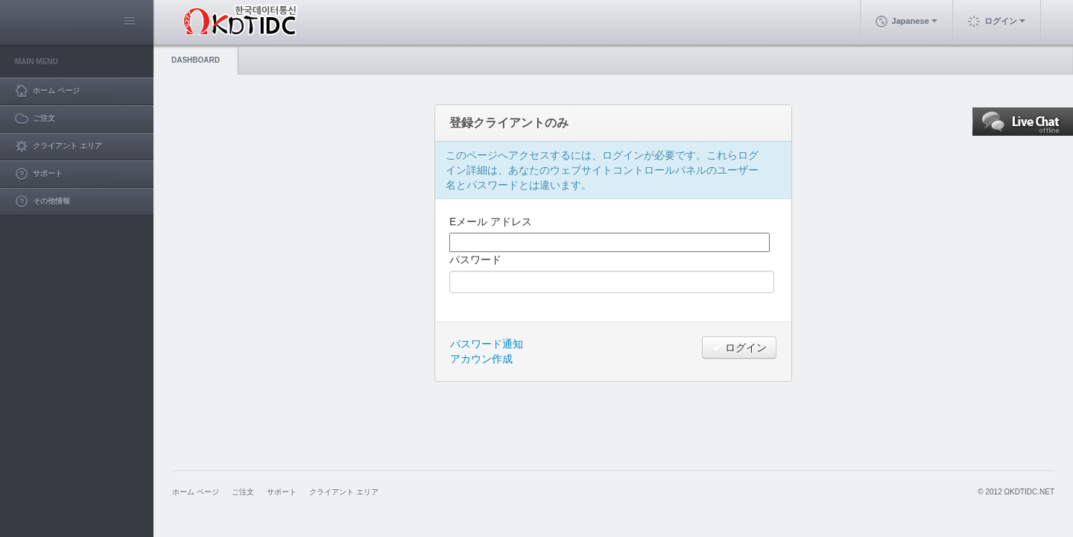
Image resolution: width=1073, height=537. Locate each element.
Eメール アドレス (490, 221)
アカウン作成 (481, 359)
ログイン (739, 348)
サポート (282, 492)
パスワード (475, 260)
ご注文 (243, 492)
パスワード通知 (486, 344)
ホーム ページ (195, 492)
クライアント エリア (344, 492)
